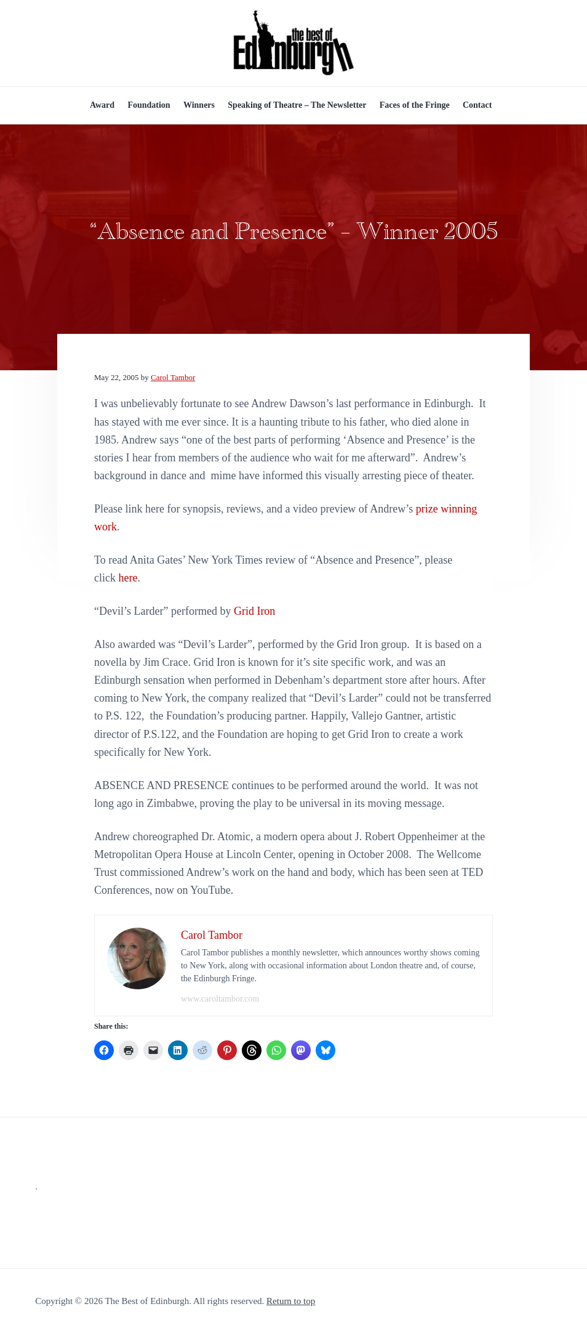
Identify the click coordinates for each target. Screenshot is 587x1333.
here (127, 578)
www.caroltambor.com (220, 998)
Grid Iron (254, 611)
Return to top (290, 1301)
